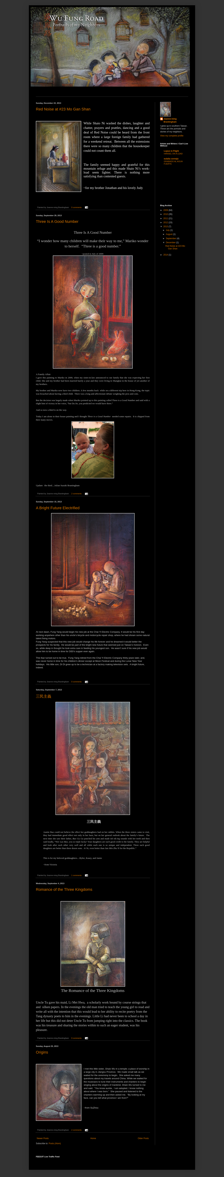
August (169, 234)
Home (93, 1138)
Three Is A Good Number (57, 221)
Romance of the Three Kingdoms (64, 889)
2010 (166, 214)
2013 (166, 226)
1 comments (76, 875)
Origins (42, 1052)
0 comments (76, 207)
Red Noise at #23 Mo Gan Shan (63, 109)
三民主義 (43, 696)
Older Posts (143, 1138)
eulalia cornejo (171, 159)
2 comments (76, 494)
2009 (166, 210)
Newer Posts (43, 1138)
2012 (166, 222)
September (171, 238)
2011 (166, 218)
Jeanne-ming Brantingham (170, 120)
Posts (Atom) (55, 1143)
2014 (166, 255)
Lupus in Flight (171, 151)
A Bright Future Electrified (57, 508)
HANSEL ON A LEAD (173, 154)
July (168, 230)
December (171, 242)
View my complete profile (171, 136)
